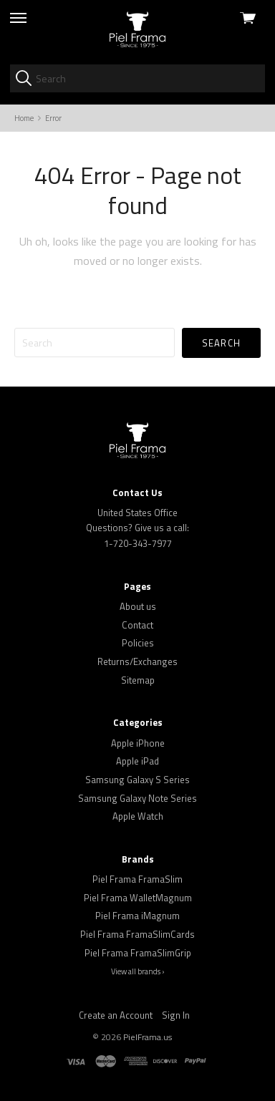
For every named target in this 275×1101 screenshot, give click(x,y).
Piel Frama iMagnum (137, 915)
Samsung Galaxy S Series (137, 779)
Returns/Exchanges (137, 661)
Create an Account (116, 1015)
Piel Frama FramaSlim (137, 879)
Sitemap (138, 680)
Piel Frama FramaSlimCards (137, 934)
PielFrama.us (147, 1037)
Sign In (176, 1015)
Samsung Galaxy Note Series (137, 798)
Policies (138, 643)
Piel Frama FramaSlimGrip (138, 953)
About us (138, 606)
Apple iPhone (138, 743)
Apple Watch (137, 816)
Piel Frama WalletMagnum (138, 898)
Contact (137, 625)
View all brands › (138, 971)
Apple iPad (137, 761)
